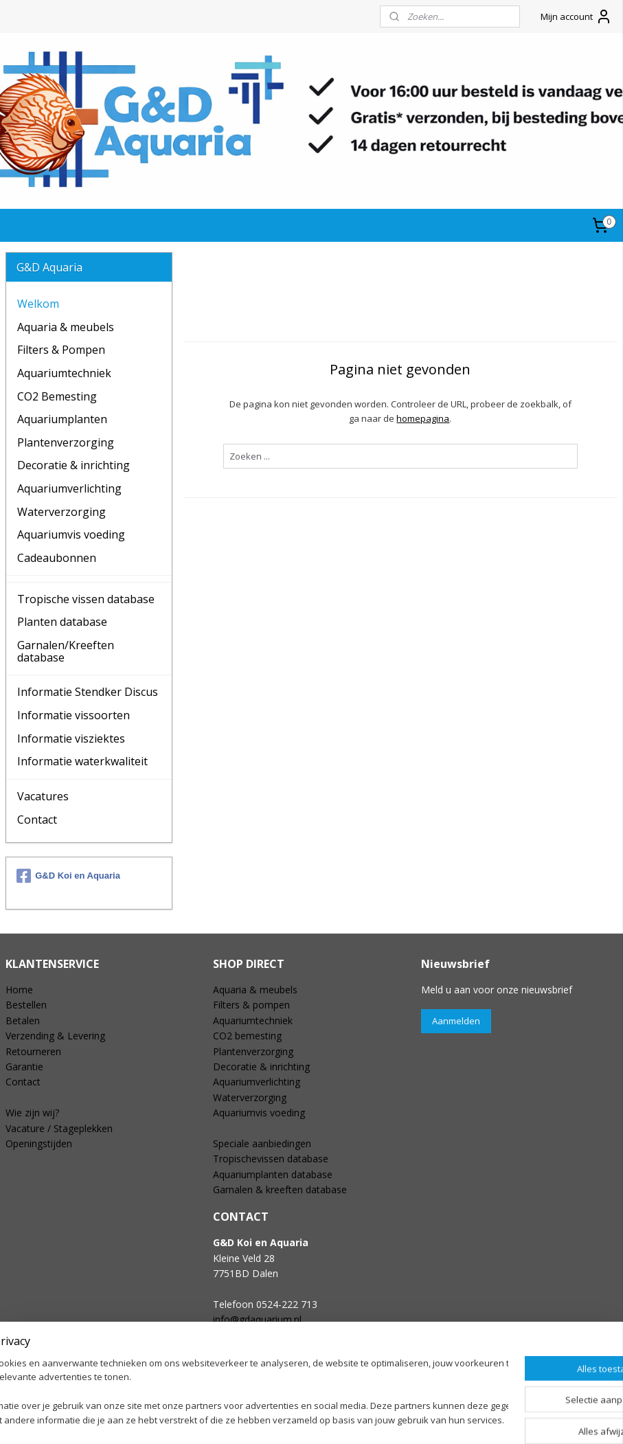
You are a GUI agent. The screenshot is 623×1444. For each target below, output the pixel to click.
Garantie (24, 1066)
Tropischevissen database (270, 1158)
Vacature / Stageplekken (59, 1128)
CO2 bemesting (247, 1035)
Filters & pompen (251, 1004)
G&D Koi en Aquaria (68, 876)
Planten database (62, 621)
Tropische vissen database (86, 599)
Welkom (38, 303)
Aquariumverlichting (69, 488)
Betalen (22, 1020)
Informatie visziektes (71, 738)
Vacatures (43, 796)
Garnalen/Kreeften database (65, 651)
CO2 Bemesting (57, 396)
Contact (37, 819)
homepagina (423, 417)
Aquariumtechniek (64, 373)
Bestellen (26, 1004)
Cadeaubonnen (56, 557)
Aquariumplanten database (272, 1174)
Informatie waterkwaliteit (82, 761)
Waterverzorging (61, 511)
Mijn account (576, 16)
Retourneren (33, 1051)
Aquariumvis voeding (71, 534)
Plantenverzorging (65, 442)
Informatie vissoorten (73, 715)
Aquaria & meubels (65, 327)
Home (19, 989)
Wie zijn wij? (32, 1112)
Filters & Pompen (61, 349)
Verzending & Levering (55, 1035)
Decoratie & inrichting (73, 465)
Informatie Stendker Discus (87, 691)
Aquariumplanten (62, 419)
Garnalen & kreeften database (280, 1189)
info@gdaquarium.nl (257, 1319)
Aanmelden (456, 1021)
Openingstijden (38, 1143)
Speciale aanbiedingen (262, 1143)
